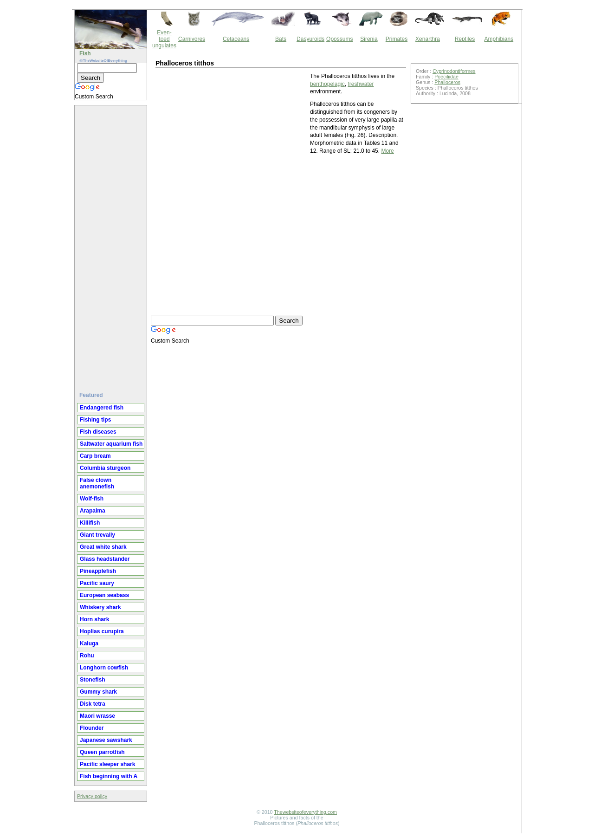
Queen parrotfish (102, 752)
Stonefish (92, 679)
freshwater (361, 84)
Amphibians (498, 39)
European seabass (104, 595)
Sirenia (368, 39)
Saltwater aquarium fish (111, 444)
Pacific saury (97, 583)
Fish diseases (98, 432)
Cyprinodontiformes (454, 71)
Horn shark (94, 619)
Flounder (91, 728)
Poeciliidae (446, 76)
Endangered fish (101, 407)
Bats (280, 39)
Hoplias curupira (102, 631)
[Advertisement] (112, 244)
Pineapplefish (98, 571)
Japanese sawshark (106, 740)
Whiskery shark (100, 607)
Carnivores (191, 39)
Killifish (90, 523)
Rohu (87, 655)
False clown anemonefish (97, 483)
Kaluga (89, 643)
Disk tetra (92, 704)
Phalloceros (447, 82)
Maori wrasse (97, 716)
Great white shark (103, 547)
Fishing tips (95, 419)
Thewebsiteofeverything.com (305, 812)
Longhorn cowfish (104, 667)
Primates (396, 39)
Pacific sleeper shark (107, 764)
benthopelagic (327, 84)
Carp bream (95, 456)
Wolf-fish (91, 498)
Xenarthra (427, 39)
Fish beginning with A (108, 776)
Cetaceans (236, 39)
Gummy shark (98, 692)
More (387, 151)
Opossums (339, 39)
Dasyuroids (310, 39)
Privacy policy (92, 796)
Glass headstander (104, 559)
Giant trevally (97, 535)
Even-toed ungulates (164, 39)
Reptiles (465, 39)
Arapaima (92, 510)
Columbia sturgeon (105, 468)
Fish (85, 53)
